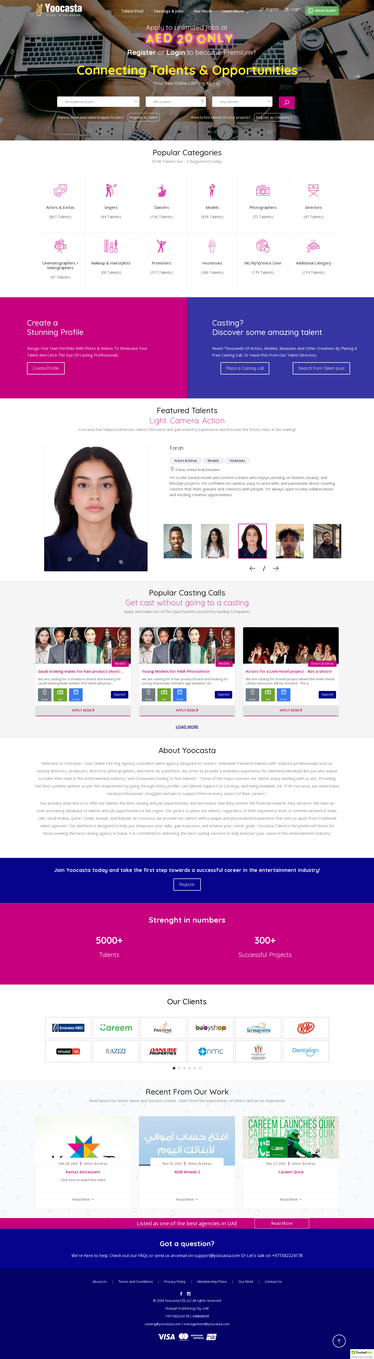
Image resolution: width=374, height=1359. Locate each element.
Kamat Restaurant (83, 1171)
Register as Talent (144, 117)
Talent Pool (132, 11)
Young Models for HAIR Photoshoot (176, 671)
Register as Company (273, 117)
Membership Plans (212, 1281)
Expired (119, 694)
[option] (187, 508)
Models (120, 663)
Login (292, 9)
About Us (99, 1281)
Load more (187, 726)
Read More (83, 1199)
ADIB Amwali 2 (187, 1171)
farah (177, 448)
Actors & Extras (322, 663)
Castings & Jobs (168, 11)
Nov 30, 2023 (172, 1164)
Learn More (233, 11)
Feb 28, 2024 (68, 1164)
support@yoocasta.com (217, 1255)
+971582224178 (287, 1255)
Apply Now (83, 710)
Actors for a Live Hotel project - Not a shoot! (289, 671)
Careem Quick (291, 1171)
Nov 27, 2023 (276, 1164)
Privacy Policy (175, 1281)
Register (269, 9)
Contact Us (273, 1281)
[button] (362, 1354)
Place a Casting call (245, 368)
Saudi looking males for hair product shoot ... (81, 671)
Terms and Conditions (136, 1281)
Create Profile (46, 368)
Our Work (203, 11)
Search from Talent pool (321, 368)
